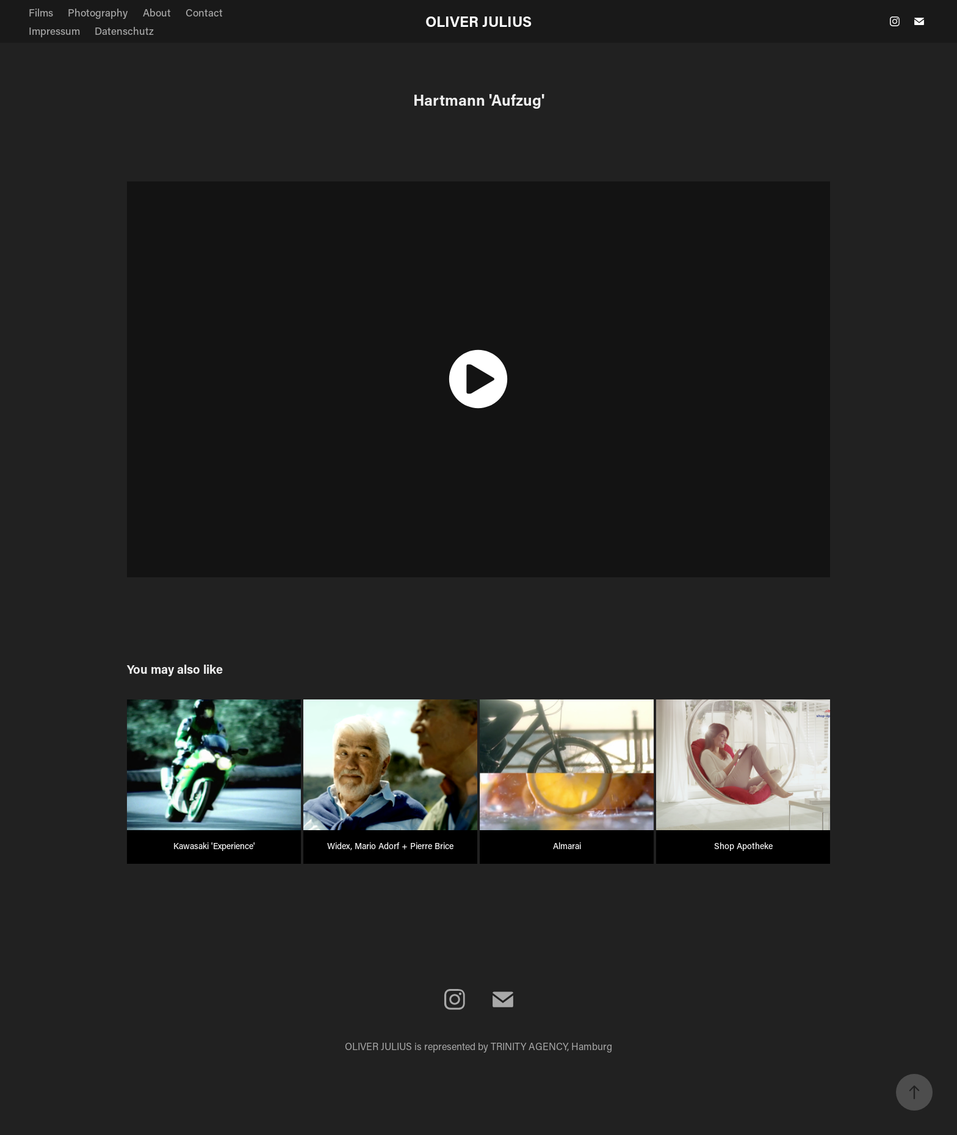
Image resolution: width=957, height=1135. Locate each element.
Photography (98, 12)
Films (41, 12)
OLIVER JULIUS (478, 21)
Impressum (54, 30)
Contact (204, 12)
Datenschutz (124, 30)
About (157, 12)
